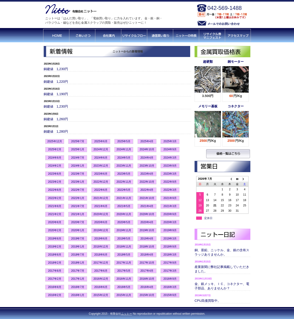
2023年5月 (123, 173)
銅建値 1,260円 (56, 119)
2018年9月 (170, 246)
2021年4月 (146, 206)
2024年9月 (170, 149)
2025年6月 (100, 141)
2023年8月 (54, 173)
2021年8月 (54, 206)
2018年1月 (77, 262)
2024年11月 (123, 149)
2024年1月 (77, 165)
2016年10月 (147, 278)
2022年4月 (146, 189)
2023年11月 (123, 165)
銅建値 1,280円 (56, 131)
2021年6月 (100, 206)
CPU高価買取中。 (208, 300)
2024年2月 (54, 165)
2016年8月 (54, 287)
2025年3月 (170, 141)
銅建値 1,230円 (56, 69)
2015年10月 (147, 295)
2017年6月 (100, 270)
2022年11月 (123, 181)
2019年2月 (54, 246)
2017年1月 (77, 278)
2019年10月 (147, 230)
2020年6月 (100, 222)
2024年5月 (123, 157)
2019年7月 (77, 238)
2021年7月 (77, 206)
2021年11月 (123, 198)
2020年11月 (123, 214)
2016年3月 (170, 287)
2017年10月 (147, 262)
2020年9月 (170, 214)
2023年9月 (170, 165)
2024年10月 (147, 149)
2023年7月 (77, 173)
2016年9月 (170, 278)
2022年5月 (123, 189)
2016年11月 (123, 278)
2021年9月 (170, 198)
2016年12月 (100, 278)
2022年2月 (54, 198)
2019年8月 (54, 238)
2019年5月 (123, 238)
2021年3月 (170, 206)
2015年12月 (100, 295)
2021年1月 (77, 214)
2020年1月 (77, 230)
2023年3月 (170, 173)
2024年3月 (170, 157)
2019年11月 (123, 230)
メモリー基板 (208, 106)
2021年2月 (54, 214)
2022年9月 (170, 181)
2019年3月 (170, 238)
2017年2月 (54, 278)
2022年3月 (170, 189)
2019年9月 (170, 230)
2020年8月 (54, 222)
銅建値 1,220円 (56, 81)
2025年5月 (123, 141)
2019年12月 (100, 230)
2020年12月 (100, 214)
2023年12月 (100, 165)
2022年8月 (54, 189)
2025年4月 (146, 141)
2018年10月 (147, 246)
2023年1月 (77, 181)
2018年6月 (100, 254)
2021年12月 (100, 198)
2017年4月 (146, 270)
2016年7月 (77, 287)
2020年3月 (170, 222)
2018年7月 (77, 254)
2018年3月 (170, 254)
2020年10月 (147, 214)
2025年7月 (77, 141)
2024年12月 (100, 149)
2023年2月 (54, 181)
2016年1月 (77, 295)
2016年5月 (123, 287)
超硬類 (208, 61)
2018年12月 (100, 246)
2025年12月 (54, 141)
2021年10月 (147, 198)
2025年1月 (77, 149)
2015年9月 (170, 295)
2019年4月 (146, 238)
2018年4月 (146, 254)
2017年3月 (170, 270)
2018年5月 (123, 254)
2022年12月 (100, 181)
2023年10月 (147, 165)
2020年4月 (146, 222)
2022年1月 (77, 198)
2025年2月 (54, 149)
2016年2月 (54, 295)
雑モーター (236, 61)
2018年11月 (123, 246)
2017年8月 (54, 270)
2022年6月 (100, 189)
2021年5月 (123, 206)
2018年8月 (54, 254)
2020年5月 (123, 222)
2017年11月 (123, 262)
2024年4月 (146, 157)
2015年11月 (123, 295)
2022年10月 (147, 181)
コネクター (236, 106)
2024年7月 (77, 157)
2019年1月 (77, 246)
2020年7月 (77, 222)
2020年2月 (54, 230)
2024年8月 (54, 157)
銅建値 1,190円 (56, 94)
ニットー (126, 313)
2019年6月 (100, 238)
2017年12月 (100, 262)
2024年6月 (100, 157)
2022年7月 (77, 189)
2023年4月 (146, 173)
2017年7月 (77, 270)
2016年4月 (146, 287)
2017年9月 (170, 262)
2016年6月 (100, 287)
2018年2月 (54, 262)
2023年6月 (100, 173)
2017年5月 (123, 270)
